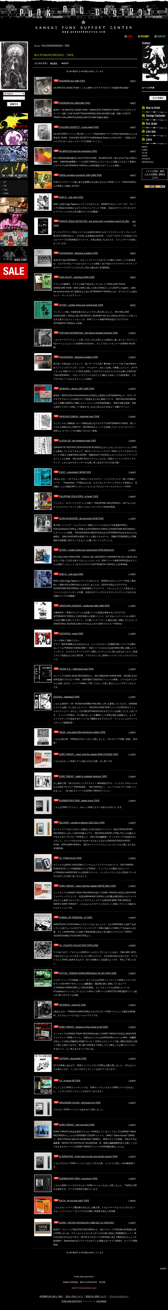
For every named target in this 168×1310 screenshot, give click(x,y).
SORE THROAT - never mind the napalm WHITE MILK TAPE (84, 886)
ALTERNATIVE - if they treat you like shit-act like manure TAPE (85, 1156)
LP (5, 182)
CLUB (144, 153)
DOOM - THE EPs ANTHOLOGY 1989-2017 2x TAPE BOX (83, 1223)
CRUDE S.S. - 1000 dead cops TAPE (73, 669)
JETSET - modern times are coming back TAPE (78, 305)
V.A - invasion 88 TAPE (66, 1080)
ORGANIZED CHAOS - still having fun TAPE (77, 1102)
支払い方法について (74, 1296)
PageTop (163, 1268)
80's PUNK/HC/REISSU (52, 45)
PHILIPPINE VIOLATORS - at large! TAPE (75, 496)
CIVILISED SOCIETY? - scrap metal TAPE (76, 127)
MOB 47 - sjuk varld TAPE (68, 197)
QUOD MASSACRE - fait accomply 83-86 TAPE (78, 518)
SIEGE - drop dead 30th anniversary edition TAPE (79, 732)
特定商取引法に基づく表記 (51, 1296)
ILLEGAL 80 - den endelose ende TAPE (74, 440)
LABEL (145, 150)
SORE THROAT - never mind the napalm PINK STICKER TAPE (85, 754)
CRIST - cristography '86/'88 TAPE (72, 472)
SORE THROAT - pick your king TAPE (73, 1125)
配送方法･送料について (96, 1296)
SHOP (145, 156)
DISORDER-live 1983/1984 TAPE (71, 103)
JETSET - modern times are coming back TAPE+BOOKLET (83, 550)
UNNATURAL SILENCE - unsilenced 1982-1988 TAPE (81, 606)
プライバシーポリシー (118, 1296)
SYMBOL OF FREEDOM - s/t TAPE (72, 917)
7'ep (5, 190)
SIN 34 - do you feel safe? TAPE (71, 1200)
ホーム (37, 45)
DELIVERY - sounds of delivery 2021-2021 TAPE (79, 822)
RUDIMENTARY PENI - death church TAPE (76, 800)
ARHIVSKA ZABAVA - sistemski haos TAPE (76, 416)
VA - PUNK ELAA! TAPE (67, 858)
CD (5, 186)
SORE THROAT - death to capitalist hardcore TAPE (80, 776)
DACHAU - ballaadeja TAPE (66, 697)
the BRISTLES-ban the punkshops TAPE (75, 151)
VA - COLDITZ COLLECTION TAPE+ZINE (75, 945)
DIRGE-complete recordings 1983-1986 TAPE (77, 175)
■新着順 (53, 63)
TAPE (6, 193)
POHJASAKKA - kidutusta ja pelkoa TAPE (75, 253)
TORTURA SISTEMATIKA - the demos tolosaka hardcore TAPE (85, 333)
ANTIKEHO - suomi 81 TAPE (69, 1005)
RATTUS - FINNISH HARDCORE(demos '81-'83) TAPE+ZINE (84, 973)
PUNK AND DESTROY (72, 1301)
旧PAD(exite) (147, 162)
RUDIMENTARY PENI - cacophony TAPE (75, 1178)
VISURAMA (101, 1301)
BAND (144, 147)
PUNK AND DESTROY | (84, 18)
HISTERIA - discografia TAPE (69, 1058)
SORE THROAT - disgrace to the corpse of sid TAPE (80, 1027)
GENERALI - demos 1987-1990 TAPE (73, 388)
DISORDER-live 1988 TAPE (69, 81)
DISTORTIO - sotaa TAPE (68, 633)
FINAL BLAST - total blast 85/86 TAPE (74, 277)
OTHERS (146, 159)
